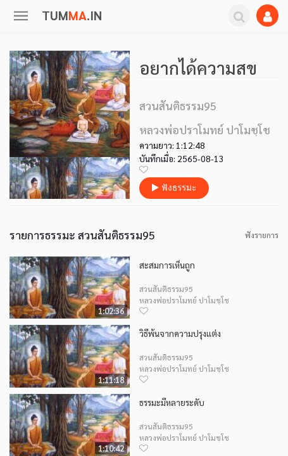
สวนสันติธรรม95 (166, 289)
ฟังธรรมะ (174, 188)
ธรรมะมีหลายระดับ (171, 402)
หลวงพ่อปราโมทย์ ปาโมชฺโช (184, 300)
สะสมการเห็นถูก (167, 265)
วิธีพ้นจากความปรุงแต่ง (180, 333)
